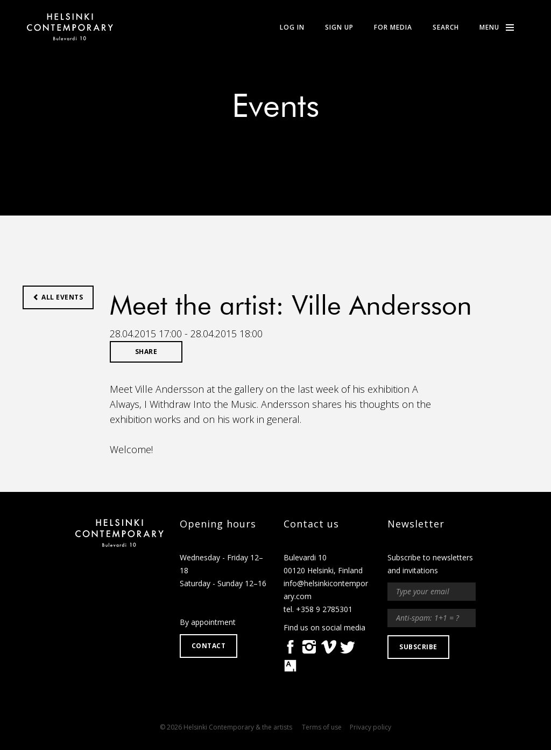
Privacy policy (370, 727)
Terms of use (322, 727)
